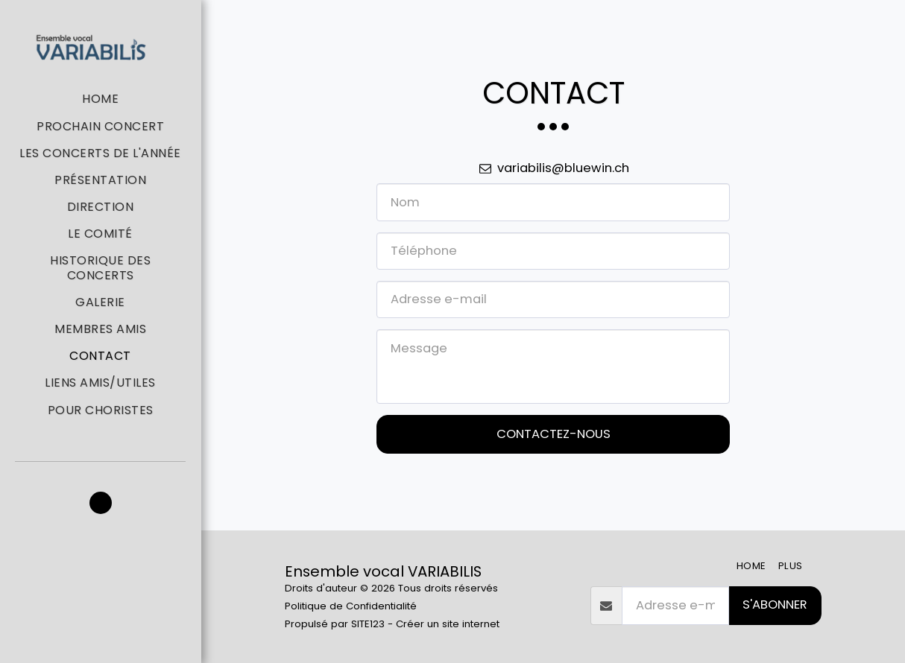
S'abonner (774, 604)
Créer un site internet (447, 624)
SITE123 (368, 624)
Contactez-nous (553, 433)
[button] (100, 503)
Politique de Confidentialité (351, 606)
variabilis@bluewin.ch (552, 168)
